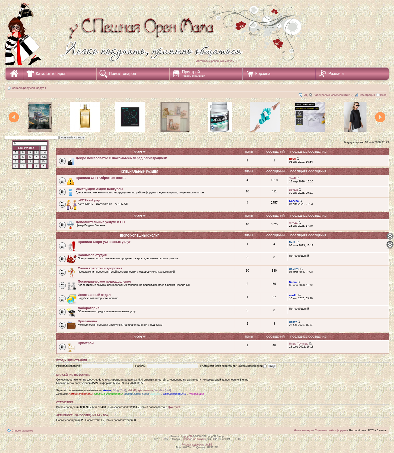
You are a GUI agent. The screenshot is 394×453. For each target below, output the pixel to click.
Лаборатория (89, 308)
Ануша (293, 222)
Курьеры (155, 393)
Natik (292, 242)
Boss (292, 158)
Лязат (293, 321)
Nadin (293, 282)
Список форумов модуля (29, 87)
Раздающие (196, 393)
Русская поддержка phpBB (197, 444)
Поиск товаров (122, 73)
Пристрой (193, 73)
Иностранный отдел (94, 295)
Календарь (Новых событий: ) (333, 94)
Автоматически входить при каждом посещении (234, 365)
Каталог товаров (51, 73)
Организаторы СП (175, 393)
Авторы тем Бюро (136, 393)
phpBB (188, 436)
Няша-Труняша (298, 343)
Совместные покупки (194, 439)
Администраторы (80, 393)
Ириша (293, 189)
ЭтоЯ (292, 178)
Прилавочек (88, 321)
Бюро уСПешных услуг (139, 235)
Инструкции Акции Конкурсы (99, 189)
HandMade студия (92, 255)
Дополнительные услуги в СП (100, 222)
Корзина (262, 73)
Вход (383, 94)
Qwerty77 (174, 407)
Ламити (294, 268)
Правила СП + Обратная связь (101, 178)
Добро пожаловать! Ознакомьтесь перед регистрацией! (121, 158)
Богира (294, 200)
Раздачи (336, 73)
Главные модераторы (108, 393)
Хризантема (145, 390)
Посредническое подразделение (104, 281)
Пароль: (140, 365)
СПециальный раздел (139, 171)
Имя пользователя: (68, 365)
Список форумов (22, 430)
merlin (293, 295)
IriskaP (132, 390)
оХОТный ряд (89, 200)
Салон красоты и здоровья (100, 268)
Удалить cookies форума (331, 430)
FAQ (305, 94)
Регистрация (367, 94)
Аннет (107, 390)
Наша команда (303, 430)
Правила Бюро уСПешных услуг (104, 242)
